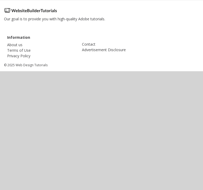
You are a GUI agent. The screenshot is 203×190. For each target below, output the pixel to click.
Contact (88, 44)
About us (14, 44)
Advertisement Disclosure (104, 49)
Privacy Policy (18, 55)
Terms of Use (19, 50)
